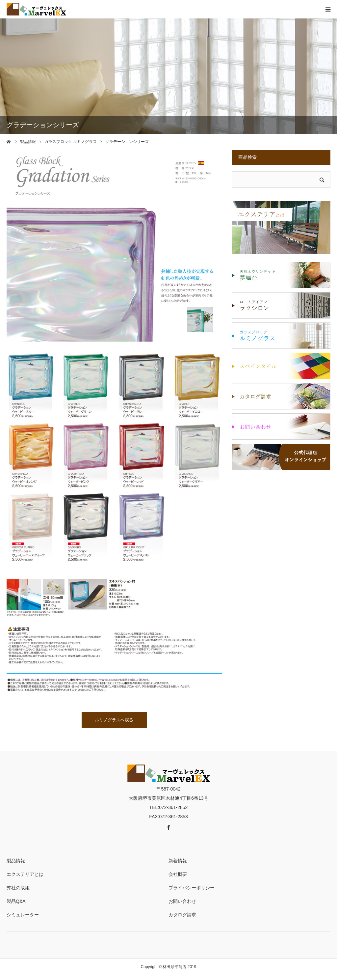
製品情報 (16, 860)
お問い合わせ (182, 901)
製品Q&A (16, 901)
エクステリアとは (25, 874)
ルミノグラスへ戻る (114, 719)
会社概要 (177, 874)
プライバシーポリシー (191, 887)
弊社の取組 (18, 887)
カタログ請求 (182, 914)
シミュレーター (23, 914)
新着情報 (177, 860)
